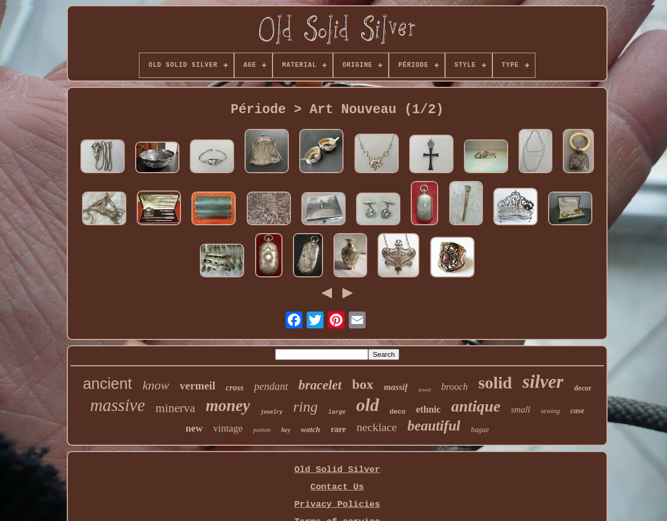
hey (285, 430)
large (337, 412)
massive (117, 405)
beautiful (434, 426)
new (194, 428)
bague (480, 430)
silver (542, 382)
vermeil (198, 385)
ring (305, 406)
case (577, 410)
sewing (550, 411)
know (156, 385)
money (228, 405)
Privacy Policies (337, 504)
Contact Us (337, 487)
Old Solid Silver (337, 470)
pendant (271, 386)
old (367, 405)
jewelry (271, 412)
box (362, 384)
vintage (227, 428)
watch (310, 429)
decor (582, 388)
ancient (107, 383)
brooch (454, 387)
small (520, 410)
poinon (261, 430)
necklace (377, 427)
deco (398, 411)
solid (495, 382)
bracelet (319, 385)
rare (338, 429)
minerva (175, 408)
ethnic (428, 409)
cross (235, 387)
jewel (424, 389)
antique (475, 406)
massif (396, 387)
